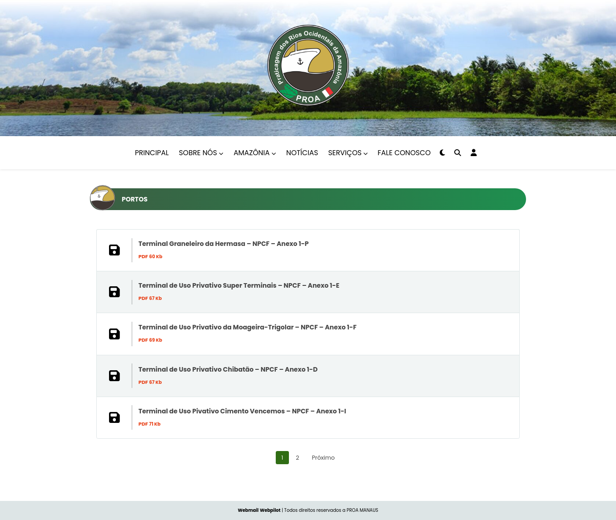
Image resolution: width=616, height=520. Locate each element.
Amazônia (254, 152)
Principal (152, 152)
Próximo (323, 475)
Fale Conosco (404, 152)
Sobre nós (201, 152)
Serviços (348, 152)
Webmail (248, 510)
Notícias (302, 152)
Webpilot (270, 510)
